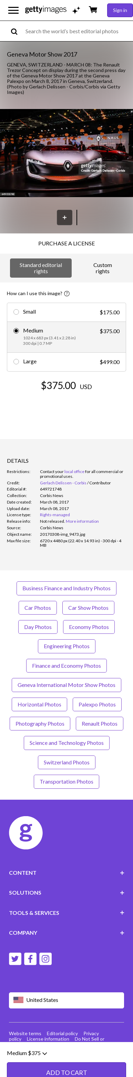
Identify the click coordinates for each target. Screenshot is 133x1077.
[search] (17, 31)
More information (82, 521)
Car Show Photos (88, 607)
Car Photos (37, 607)
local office (74, 471)
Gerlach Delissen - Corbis (63, 482)
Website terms (25, 1033)
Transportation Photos (66, 781)
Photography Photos (40, 723)
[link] (52, 521)
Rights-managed (55, 514)
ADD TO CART (66, 406)
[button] (66, 153)
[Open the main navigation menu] (13, 10)
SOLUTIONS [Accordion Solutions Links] (66, 892)
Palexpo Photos (97, 704)
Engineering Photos (67, 646)
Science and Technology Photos (67, 742)
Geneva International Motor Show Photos (66, 684)
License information (48, 1039)
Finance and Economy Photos (66, 665)
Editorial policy (62, 1033)
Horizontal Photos (39, 704)
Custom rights (102, 268)
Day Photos (38, 627)
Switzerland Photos (67, 762)
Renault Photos (99, 723)
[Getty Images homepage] (45, 10)
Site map (36, 1044)
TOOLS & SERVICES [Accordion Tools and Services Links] (66, 912)
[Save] (64, 217)
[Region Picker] (66, 1000)
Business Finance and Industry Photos (66, 588)
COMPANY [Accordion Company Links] (66, 932)
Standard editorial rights (41, 268)
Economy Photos (89, 627)
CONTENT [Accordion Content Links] (66, 872)
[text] (78, 31)
